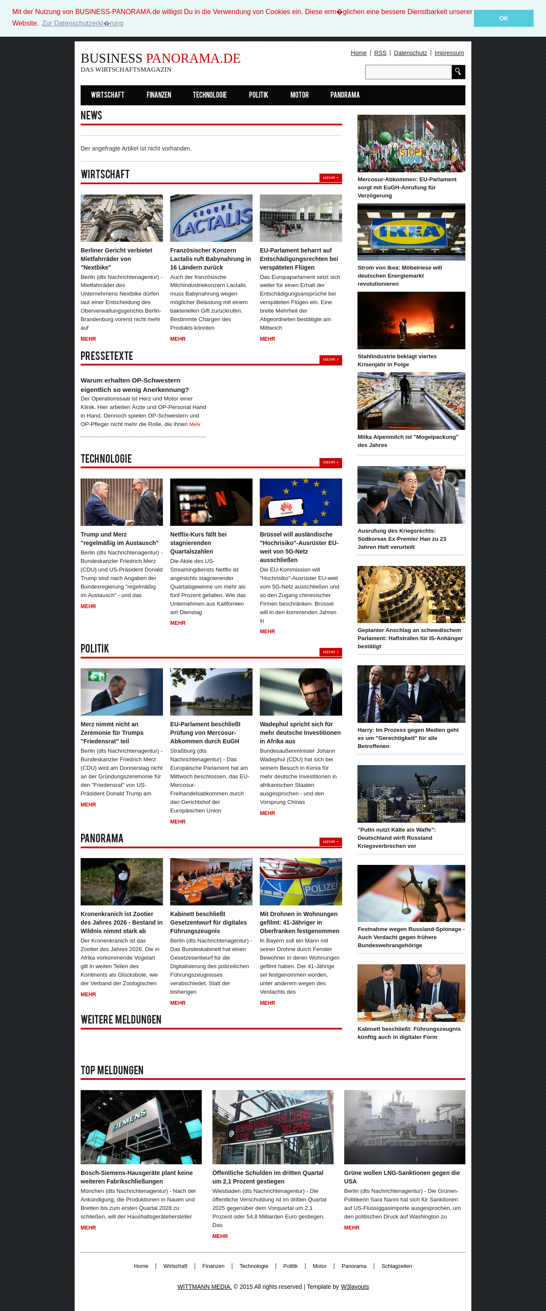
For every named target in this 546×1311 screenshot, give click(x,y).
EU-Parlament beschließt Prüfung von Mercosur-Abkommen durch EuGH (205, 733)
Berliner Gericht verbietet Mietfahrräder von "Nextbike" (116, 258)
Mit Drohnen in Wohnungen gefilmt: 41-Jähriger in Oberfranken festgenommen (300, 922)
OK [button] (503, 18)
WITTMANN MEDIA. (204, 1286)
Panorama (345, 95)
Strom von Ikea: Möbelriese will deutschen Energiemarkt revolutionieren (399, 275)
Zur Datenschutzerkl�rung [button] (82, 23)
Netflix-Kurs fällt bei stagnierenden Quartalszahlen (198, 542)
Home (359, 52)
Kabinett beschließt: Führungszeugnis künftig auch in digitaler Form (409, 1033)
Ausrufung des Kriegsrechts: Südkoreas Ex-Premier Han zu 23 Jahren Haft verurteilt (401, 538)
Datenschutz (410, 52)
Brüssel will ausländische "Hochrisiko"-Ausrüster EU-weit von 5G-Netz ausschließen (299, 547)
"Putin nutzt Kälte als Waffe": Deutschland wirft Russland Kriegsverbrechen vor (396, 837)
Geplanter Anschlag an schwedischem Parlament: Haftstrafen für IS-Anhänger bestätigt (410, 638)
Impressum (449, 52)
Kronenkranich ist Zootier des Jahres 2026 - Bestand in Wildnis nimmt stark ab (122, 922)
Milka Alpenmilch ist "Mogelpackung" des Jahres (408, 440)
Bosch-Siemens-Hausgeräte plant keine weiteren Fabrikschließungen (137, 1176)
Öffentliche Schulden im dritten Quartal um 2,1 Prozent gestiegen (268, 1176)
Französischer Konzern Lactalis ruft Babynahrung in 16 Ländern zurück (210, 258)
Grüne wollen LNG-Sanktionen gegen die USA (402, 1176)
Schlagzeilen (397, 1266)
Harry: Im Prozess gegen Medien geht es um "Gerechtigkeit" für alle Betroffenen (408, 738)
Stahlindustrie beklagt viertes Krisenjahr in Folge (396, 360)
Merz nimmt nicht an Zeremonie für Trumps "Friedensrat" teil (112, 733)
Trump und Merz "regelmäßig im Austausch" (120, 538)
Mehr (88, 339)
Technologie (210, 95)
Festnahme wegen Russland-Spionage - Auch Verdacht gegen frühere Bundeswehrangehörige (411, 937)
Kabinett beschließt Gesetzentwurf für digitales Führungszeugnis (208, 922)
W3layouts (355, 1286)
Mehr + (331, 177)
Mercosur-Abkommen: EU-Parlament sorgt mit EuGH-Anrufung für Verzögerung (406, 187)
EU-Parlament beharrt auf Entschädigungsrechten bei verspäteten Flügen (299, 258)
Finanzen (159, 95)
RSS (380, 52)
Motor (299, 95)
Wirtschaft (108, 95)
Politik (258, 95)
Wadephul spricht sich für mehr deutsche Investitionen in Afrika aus (300, 733)
